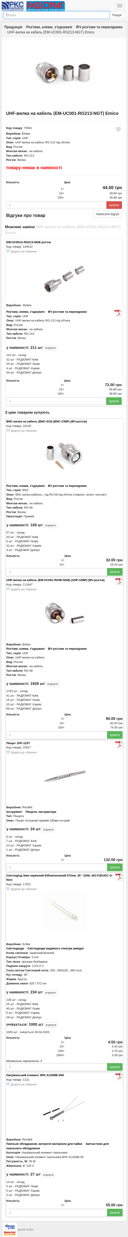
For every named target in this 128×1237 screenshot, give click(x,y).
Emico (26, 133)
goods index (26, 1229)
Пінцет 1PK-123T (18, 743)
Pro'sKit (27, 807)
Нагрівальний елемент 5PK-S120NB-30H (35, 1075)
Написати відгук (107, 214)
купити (114, 205)
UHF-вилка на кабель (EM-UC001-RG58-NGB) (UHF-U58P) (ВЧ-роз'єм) (55, 580)
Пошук (117, 15)
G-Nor (26, 944)
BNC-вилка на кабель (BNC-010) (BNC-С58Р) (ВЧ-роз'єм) (46, 421)
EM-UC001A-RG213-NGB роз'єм (28, 242)
